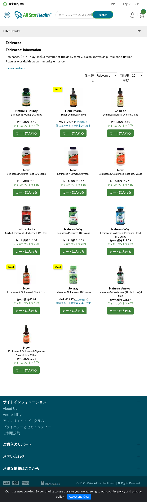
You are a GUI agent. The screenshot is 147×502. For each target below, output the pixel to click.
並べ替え (89, 78)
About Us (10, 408)
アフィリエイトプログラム (23, 421)
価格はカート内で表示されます (73, 125)
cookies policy (115, 491)
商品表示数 (124, 78)
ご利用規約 (11, 433)
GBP (137, 4)
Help (112, 4)
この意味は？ (81, 122)
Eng (125, 4)
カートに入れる (26, 133)
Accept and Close (79, 496)
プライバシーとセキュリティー (27, 427)
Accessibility (12, 414)
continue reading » (15, 68)
